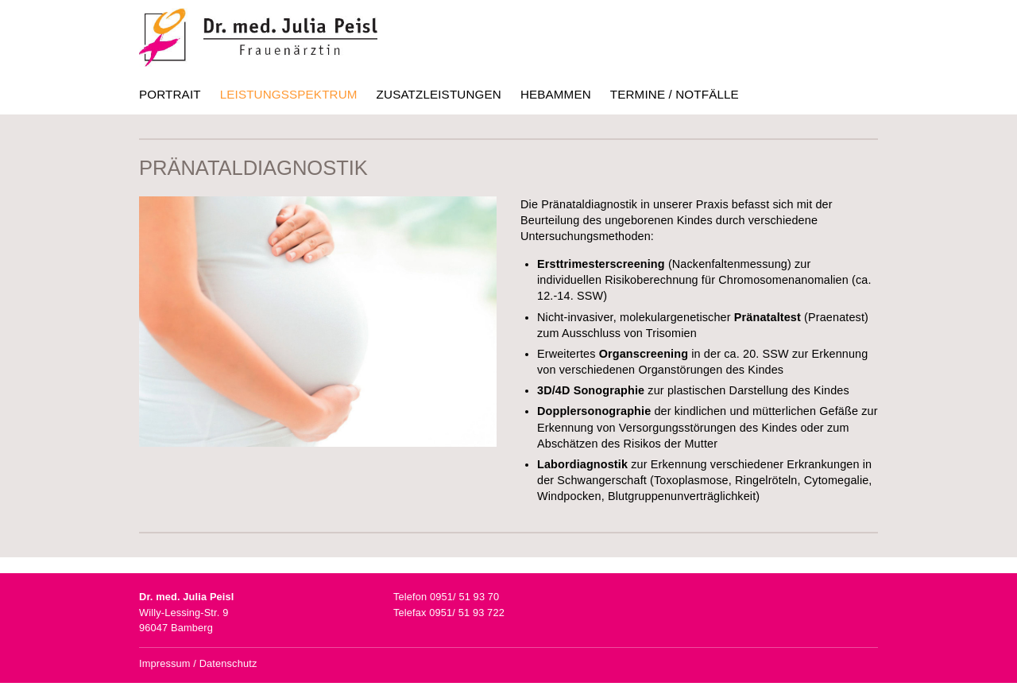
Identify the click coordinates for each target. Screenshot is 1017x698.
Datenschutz (228, 663)
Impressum (165, 663)
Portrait (170, 94)
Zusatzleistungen (439, 94)
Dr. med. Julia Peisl (258, 37)
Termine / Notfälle (674, 94)
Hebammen (555, 94)
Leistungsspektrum (289, 94)
